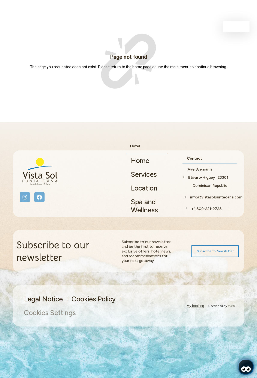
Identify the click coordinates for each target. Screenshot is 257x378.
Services (144, 174)
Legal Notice (43, 299)
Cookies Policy (94, 299)
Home (140, 161)
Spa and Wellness (144, 206)
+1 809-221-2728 (206, 208)
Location (144, 188)
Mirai (231, 306)
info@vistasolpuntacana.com (216, 197)
